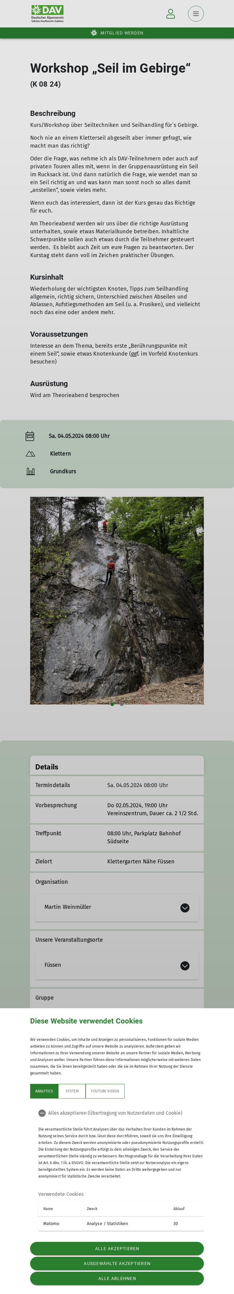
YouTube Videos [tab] (105, 1091)
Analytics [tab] (44, 1091)
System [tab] (72, 1091)
